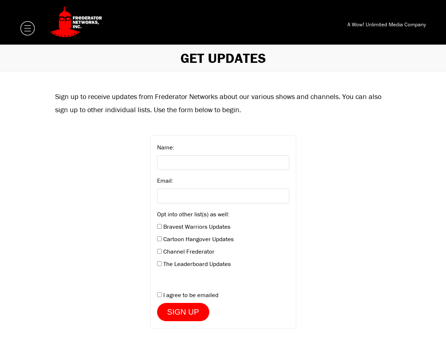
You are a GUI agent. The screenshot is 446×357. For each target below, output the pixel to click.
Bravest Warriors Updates (196, 227)
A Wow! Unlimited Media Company (386, 24)
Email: (165, 180)
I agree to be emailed (190, 295)
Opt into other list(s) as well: (193, 214)
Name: (165, 147)
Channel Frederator (188, 251)
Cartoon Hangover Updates (198, 239)
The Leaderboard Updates (197, 264)
